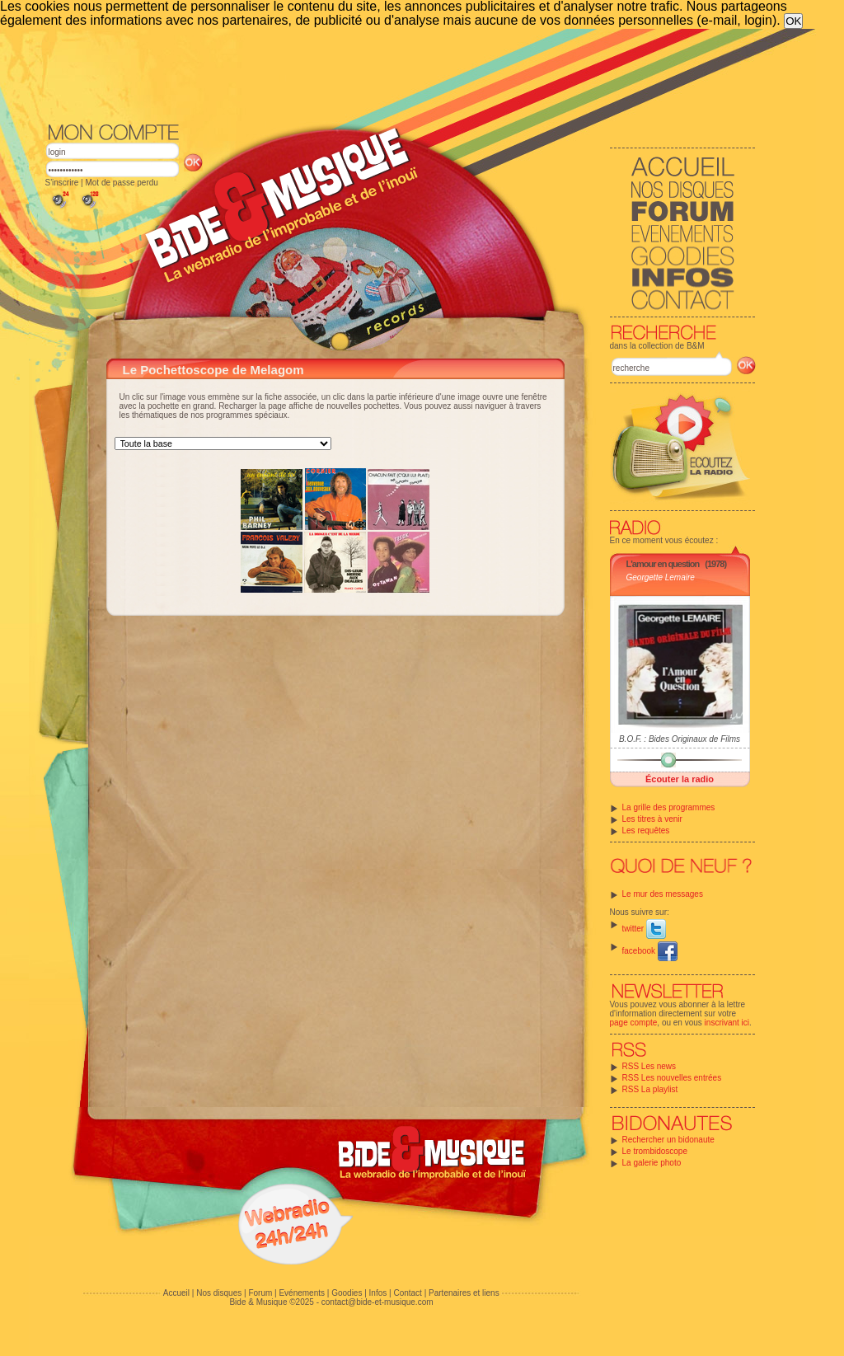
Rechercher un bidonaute (668, 1139)
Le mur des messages (662, 894)
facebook (650, 950)
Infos (378, 1292)
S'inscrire (62, 182)
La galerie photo (652, 1162)
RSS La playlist (650, 1089)
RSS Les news (649, 1066)
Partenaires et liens (464, 1292)
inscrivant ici (727, 1022)
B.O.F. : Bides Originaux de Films (679, 739)
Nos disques (218, 1292)
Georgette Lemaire (660, 577)
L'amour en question (663, 564)
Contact (407, 1292)
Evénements (302, 1292)
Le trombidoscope (655, 1151)
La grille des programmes (668, 807)
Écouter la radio (679, 779)
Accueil (176, 1292)
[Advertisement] (401, 74)
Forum (260, 1292)
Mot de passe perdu (121, 182)
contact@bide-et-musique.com (377, 1302)
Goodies (346, 1292)
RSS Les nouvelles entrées (672, 1077)
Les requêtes (646, 830)
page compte (634, 1022)
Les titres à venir (652, 818)
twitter (644, 928)
